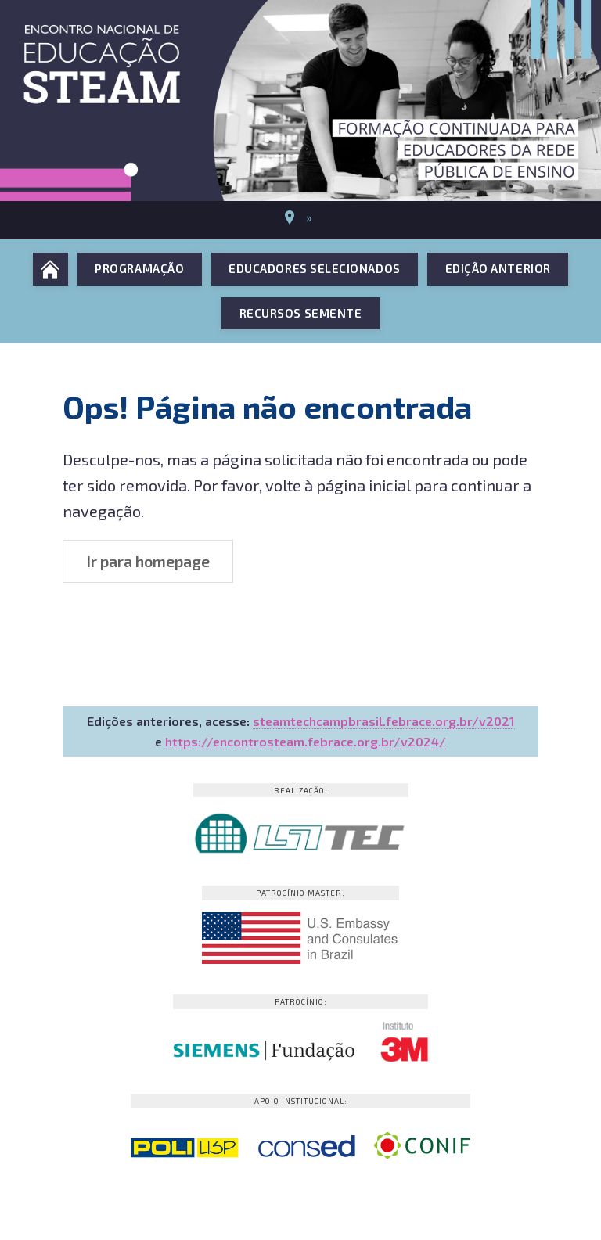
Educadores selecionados (314, 268)
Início (50, 269)
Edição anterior (498, 268)
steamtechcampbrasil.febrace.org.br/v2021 (384, 720)
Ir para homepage (148, 561)
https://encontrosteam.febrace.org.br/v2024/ (305, 741)
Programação (139, 268)
